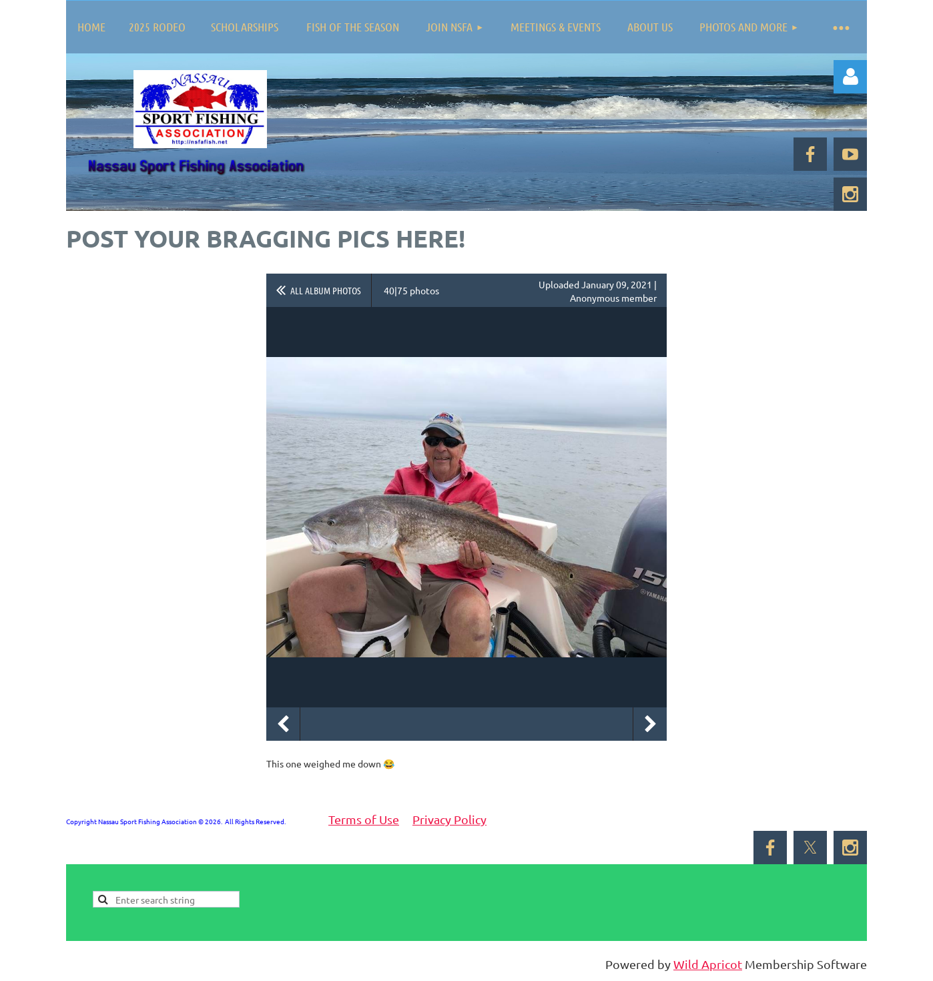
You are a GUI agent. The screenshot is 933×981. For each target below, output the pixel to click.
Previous (283, 724)
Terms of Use (363, 819)
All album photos (325, 290)
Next (650, 724)
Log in (850, 76)
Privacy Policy (449, 819)
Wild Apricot (707, 964)
